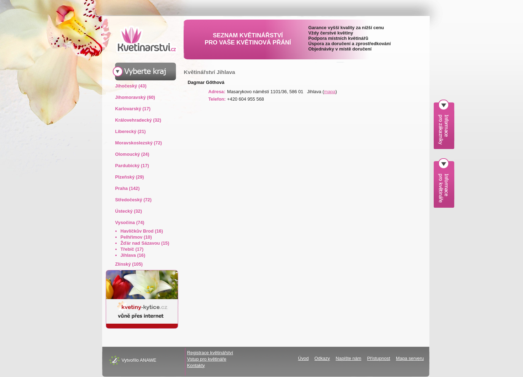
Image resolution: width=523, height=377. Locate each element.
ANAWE (148, 360)
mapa (330, 91)
